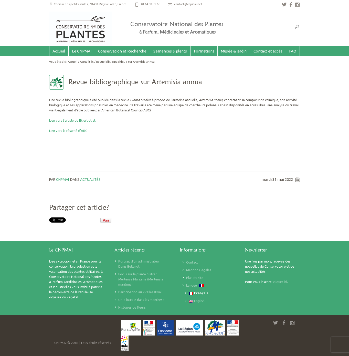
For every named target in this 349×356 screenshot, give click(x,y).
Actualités (86, 61)
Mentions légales (198, 270)
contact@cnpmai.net (188, 4)
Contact (192, 262)
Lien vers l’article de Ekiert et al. (73, 120)
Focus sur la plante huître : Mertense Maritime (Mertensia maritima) (140, 279)
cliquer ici (280, 282)
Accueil (72, 61)
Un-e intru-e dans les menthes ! (141, 299)
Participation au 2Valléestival (140, 292)
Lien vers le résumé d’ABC (68, 130)
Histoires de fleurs (132, 307)
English (197, 301)
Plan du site (194, 277)
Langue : (195, 285)
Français (198, 293)
